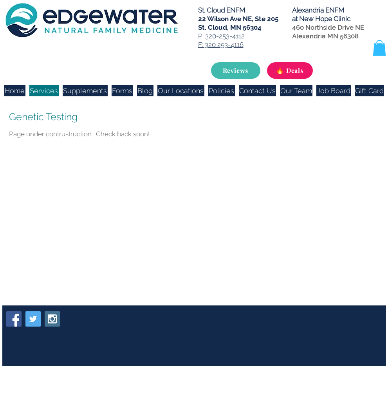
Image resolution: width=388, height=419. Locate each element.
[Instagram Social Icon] (52, 319)
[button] (379, 48)
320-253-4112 (225, 36)
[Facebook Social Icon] (14, 319)
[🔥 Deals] (290, 70)
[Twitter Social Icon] (33, 319)
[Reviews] (235, 70)
